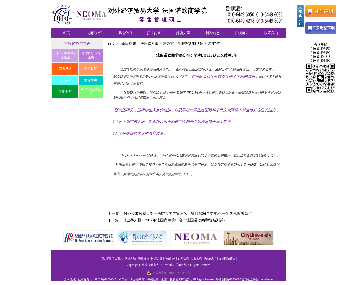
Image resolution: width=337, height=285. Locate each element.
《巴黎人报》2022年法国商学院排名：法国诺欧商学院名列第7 (174, 220)
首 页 (66, 33)
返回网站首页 (227, 258)
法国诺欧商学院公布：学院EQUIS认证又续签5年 (180, 44)
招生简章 (154, 33)
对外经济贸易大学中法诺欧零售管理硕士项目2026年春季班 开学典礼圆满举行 (188, 214)
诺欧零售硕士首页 (111, 258)
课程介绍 (125, 33)
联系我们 (271, 33)
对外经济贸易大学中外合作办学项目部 (163, 265)
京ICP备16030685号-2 (108, 279)
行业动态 (196, 258)
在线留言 (242, 33)
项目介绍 (95, 33)
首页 (112, 44)
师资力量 (183, 33)
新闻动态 (212, 33)
